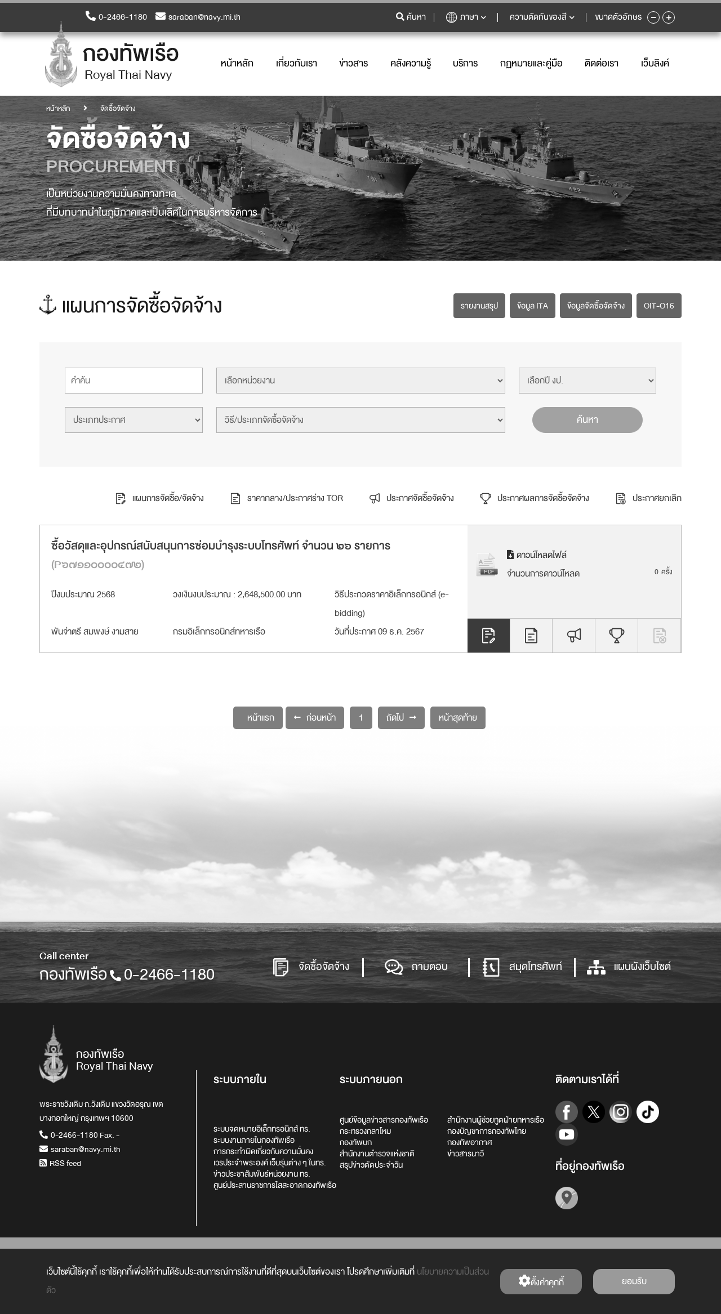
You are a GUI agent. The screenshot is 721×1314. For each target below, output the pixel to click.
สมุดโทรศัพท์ (522, 967)
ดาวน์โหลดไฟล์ (537, 554)
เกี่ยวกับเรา (296, 63)
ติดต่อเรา (601, 63)
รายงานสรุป (479, 305)
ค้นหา (587, 419)
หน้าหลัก (237, 63)
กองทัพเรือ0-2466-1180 (127, 974)
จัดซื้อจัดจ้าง (310, 967)
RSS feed (60, 1163)
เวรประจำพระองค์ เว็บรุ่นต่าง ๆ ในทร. (269, 1162)
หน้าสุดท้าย (458, 717)
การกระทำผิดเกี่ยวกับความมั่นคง (263, 1151)
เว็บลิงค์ (655, 63)
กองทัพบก (356, 1142)
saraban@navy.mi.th (198, 17)
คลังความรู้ (410, 63)
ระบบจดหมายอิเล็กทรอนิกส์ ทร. (261, 1128)
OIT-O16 (659, 305)
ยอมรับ (634, 1281)
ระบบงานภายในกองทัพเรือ (254, 1140)
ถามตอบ (416, 967)
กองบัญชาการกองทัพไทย (486, 1131)
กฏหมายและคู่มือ (531, 63)
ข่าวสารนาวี (465, 1153)
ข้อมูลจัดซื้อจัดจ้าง (596, 305)
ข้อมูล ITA (532, 305)
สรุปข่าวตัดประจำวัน (371, 1164)
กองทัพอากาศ (469, 1142)
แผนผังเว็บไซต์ (629, 967)
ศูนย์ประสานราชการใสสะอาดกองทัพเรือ (274, 1185)
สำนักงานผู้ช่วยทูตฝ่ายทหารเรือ (495, 1119)
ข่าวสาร (353, 63)
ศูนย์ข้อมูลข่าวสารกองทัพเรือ (384, 1119)
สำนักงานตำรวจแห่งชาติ (377, 1153)
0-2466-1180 (116, 17)
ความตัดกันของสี (542, 17)
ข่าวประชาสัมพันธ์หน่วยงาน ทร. (261, 1173)
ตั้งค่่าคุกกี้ (541, 1282)
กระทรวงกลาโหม (365, 1131)
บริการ (465, 63)
